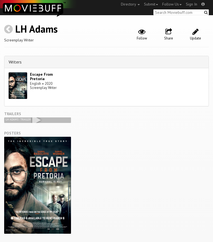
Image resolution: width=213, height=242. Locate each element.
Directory (130, 4)
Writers (15, 62)
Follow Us (172, 4)
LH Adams (36, 28)
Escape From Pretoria (41, 76)
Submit (151, 4)
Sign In (191, 4)
